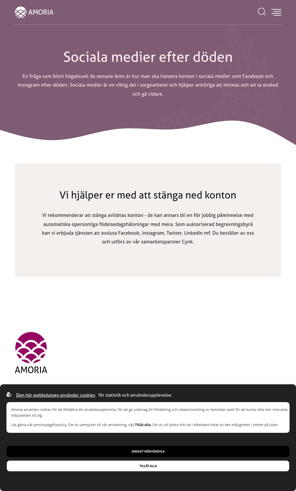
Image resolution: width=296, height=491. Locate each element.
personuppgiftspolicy (50, 424)
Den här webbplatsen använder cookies (55, 395)
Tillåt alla (148, 466)
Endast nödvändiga (148, 451)
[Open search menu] (262, 12)
